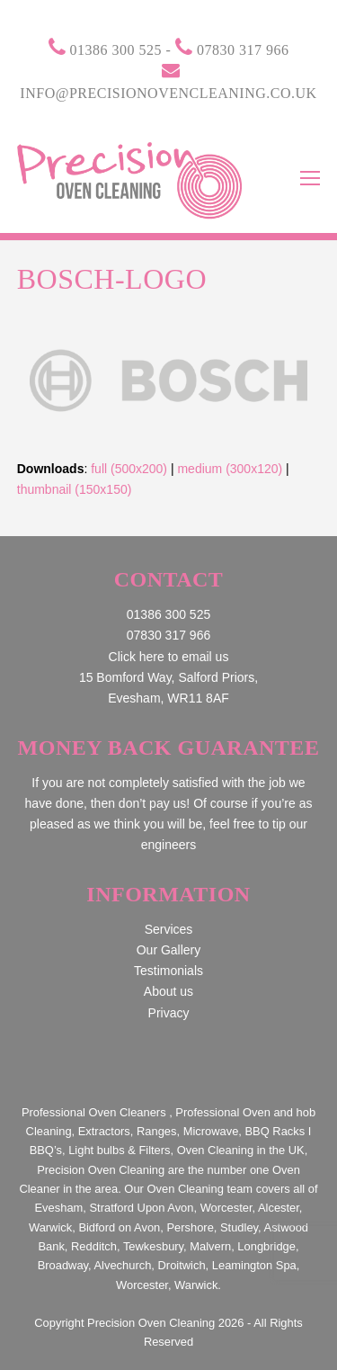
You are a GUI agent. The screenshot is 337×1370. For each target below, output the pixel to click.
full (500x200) (129, 468)
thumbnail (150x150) (74, 489)
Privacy (169, 1013)
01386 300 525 (116, 50)
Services (169, 929)
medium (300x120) (229, 468)
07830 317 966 (243, 50)
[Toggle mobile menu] (310, 179)
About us (168, 991)
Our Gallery (169, 950)
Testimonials (168, 970)
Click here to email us (169, 656)
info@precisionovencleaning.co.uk (168, 93)
